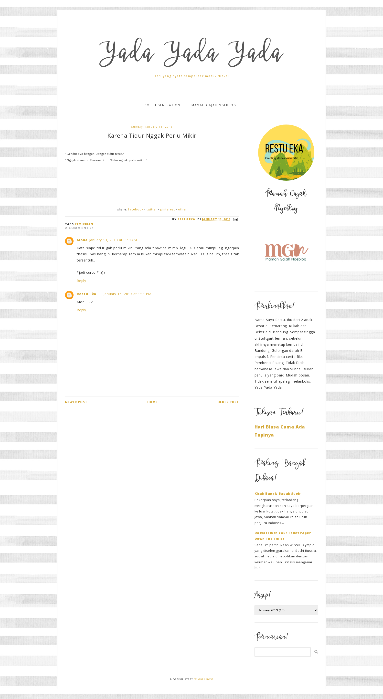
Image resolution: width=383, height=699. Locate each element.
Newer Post (76, 402)
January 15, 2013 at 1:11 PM (127, 294)
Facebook (135, 209)
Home (152, 402)
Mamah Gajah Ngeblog (214, 105)
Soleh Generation (163, 105)
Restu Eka (86, 294)
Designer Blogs (203, 679)
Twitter (152, 209)
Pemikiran (84, 224)
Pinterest (167, 209)
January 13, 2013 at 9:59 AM (113, 240)
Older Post (228, 402)
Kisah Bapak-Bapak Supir (278, 493)
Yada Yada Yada (191, 55)
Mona (82, 240)
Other (182, 209)
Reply (81, 280)
